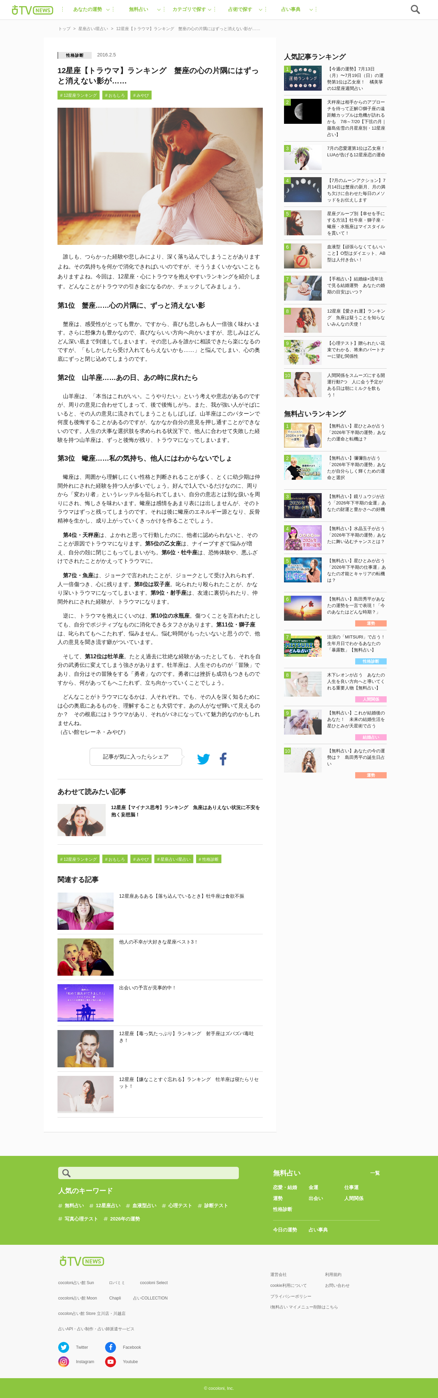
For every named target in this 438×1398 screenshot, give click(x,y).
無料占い (74, 1205)
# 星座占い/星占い (173, 859)
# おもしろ (115, 95)
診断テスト (216, 1205)
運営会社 (278, 1274)
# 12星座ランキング (78, 95)
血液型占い (144, 1205)
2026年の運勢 (125, 1219)
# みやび (141, 95)
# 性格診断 (209, 859)
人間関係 (353, 1198)
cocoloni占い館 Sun (76, 1282)
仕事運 (351, 1187)
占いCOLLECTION (150, 1298)
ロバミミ (117, 1282)
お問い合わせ (337, 1285)
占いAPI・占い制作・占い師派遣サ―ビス (96, 1329)
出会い (316, 1198)
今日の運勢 (285, 1229)
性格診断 (74, 55)
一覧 (375, 1173)
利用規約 (333, 1274)
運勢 (278, 1198)
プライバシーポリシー (290, 1296)
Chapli (115, 1298)
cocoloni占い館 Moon (77, 1298)
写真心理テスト (81, 1219)
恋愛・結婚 (285, 1187)
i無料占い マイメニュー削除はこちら (304, 1307)
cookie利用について (288, 1285)
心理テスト (180, 1205)
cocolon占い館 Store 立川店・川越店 (92, 1313)
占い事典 (318, 1229)
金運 (313, 1187)
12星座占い (108, 1205)
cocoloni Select (154, 1282)
